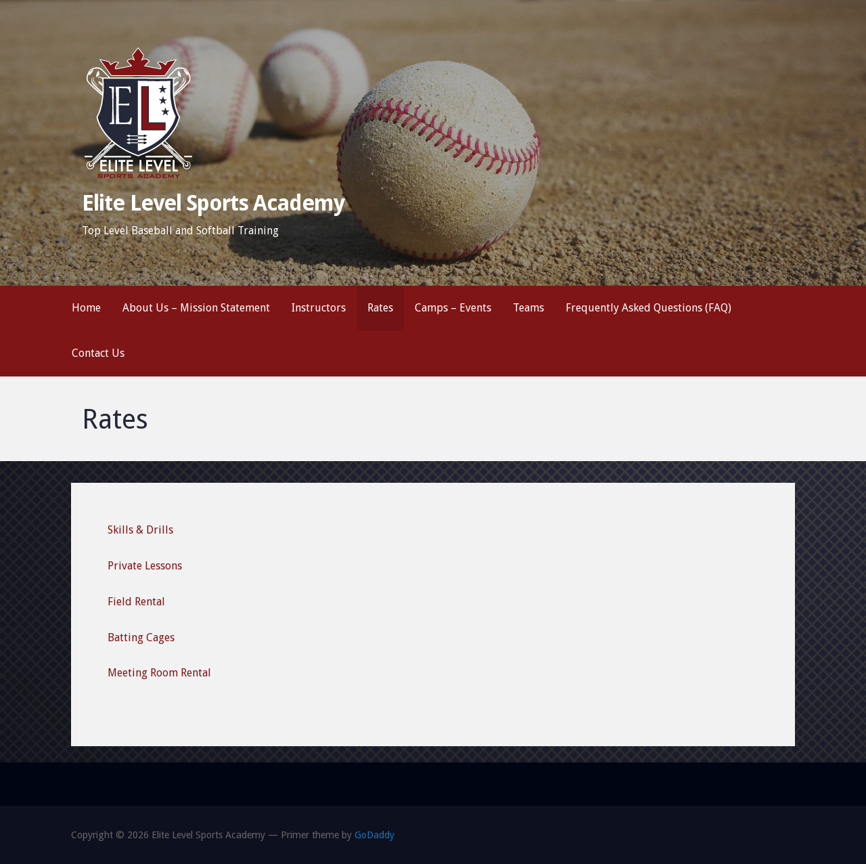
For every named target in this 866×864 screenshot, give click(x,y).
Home (86, 307)
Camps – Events (453, 307)
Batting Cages (141, 637)
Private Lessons (145, 565)
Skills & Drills (140, 529)
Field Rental (136, 601)
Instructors (319, 307)
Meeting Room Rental (159, 672)
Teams (528, 307)
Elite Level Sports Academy (213, 203)
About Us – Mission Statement (196, 307)
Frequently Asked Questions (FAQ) (648, 307)
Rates (380, 307)
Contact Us (98, 353)
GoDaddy (374, 834)
